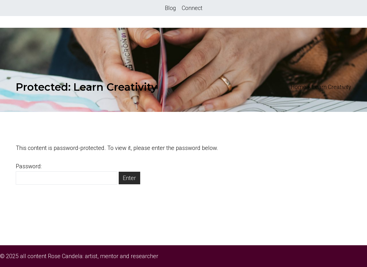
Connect (192, 8)
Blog (170, 8)
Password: (66, 174)
